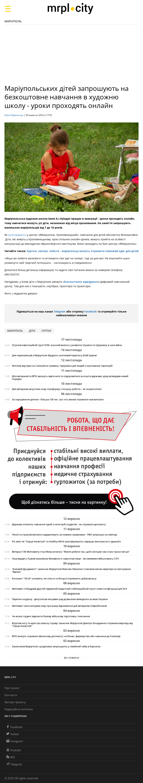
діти (32, 330)
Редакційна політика (18, 709)
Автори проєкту (15, 702)
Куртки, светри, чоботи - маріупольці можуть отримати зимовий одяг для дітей (82, 251)
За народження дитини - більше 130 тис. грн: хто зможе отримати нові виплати (58, 399)
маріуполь (15, 330)
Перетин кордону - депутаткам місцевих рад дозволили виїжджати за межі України (60, 599)
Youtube (13, 750)
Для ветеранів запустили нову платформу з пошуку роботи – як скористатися (56, 389)
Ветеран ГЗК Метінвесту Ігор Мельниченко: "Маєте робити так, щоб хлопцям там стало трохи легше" (71, 551)
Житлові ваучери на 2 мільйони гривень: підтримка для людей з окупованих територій (62, 365)
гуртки (46, 330)
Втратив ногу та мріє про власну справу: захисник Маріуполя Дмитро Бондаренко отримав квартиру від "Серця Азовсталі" (72, 624)
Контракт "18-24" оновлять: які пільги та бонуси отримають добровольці (54, 578)
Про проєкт (12, 688)
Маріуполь (13, 21)
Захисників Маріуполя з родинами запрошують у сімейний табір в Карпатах (56, 646)
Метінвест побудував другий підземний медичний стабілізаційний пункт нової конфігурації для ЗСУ (69, 588)
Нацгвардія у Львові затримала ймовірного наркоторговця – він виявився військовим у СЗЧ (65, 558)
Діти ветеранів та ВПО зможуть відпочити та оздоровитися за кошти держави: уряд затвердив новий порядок (70, 377)
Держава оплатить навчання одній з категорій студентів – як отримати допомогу (59, 524)
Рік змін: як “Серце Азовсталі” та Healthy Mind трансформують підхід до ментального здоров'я (66, 541)
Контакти (10, 695)
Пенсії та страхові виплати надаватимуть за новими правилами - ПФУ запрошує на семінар (64, 534)
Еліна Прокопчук (13, 115)
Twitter (12, 734)
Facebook (90, 311)
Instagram (14, 741)
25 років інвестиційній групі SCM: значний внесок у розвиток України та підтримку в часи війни (67, 345)
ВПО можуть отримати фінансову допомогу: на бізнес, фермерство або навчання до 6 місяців (66, 636)
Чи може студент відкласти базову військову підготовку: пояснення (51, 616)
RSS (10, 757)
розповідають (16, 235)
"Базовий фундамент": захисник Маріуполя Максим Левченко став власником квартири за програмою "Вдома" (71, 570)
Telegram (60, 311)
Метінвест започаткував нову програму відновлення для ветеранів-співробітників (59, 606)
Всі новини (71, 657)
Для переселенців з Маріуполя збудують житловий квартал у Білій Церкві (54, 355)
